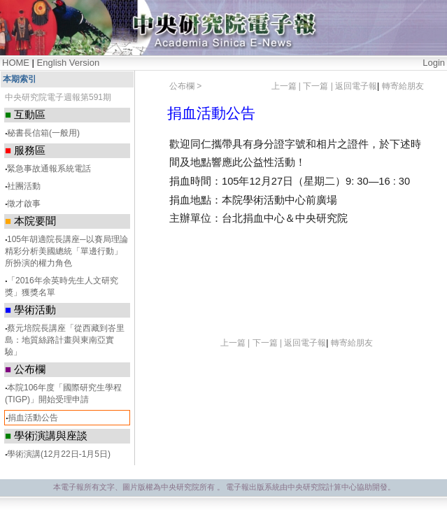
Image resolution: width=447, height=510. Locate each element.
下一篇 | (319, 86)
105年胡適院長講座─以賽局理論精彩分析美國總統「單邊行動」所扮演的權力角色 (66, 251)
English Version (68, 62)
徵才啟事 (24, 203)
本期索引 (19, 79)
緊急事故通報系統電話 (49, 168)
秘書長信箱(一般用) (43, 133)
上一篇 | (287, 86)
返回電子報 (356, 86)
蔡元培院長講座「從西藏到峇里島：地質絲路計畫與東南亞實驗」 (65, 340)
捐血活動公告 (33, 418)
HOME (15, 62)
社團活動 (24, 186)
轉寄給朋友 (403, 86)
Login (434, 62)
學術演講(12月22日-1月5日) (59, 454)
